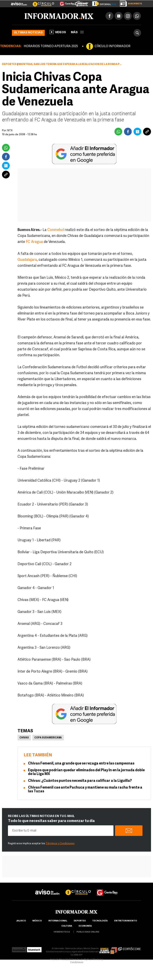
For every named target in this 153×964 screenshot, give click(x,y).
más (77, 32)
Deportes (9, 64)
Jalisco (21, 921)
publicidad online (87, 932)
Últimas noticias (28, 32)
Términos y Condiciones (60, 843)
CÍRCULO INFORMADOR (112, 46)
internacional (57, 921)
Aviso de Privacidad (60, 959)
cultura (66, 926)
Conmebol (55, 230)
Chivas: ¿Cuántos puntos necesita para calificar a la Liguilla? (80, 781)
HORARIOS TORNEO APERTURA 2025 (51, 46)
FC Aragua (35, 242)
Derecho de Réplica (81, 959)
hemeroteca (62, 932)
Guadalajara (27, 260)
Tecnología (100, 921)
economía (85, 926)
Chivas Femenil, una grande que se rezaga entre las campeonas (81, 763)
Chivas (24, 738)
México (37, 921)
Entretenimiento (125, 921)
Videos (58, 32)
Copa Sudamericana (48, 738)
